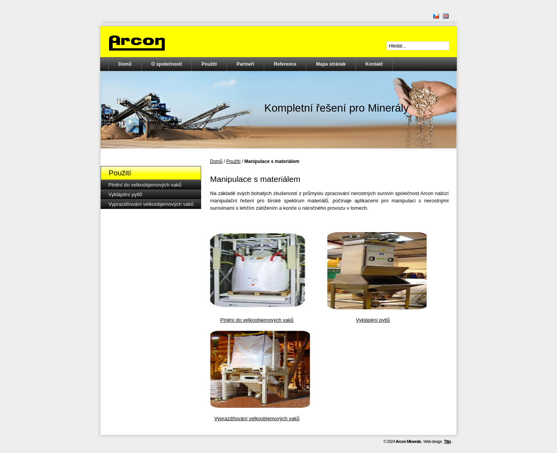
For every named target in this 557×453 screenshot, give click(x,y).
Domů (125, 64)
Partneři (245, 64)
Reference (285, 64)
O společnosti (166, 64)
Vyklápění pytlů (125, 194)
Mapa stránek (331, 64)
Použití (209, 64)
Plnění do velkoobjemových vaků (144, 185)
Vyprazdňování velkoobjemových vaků (151, 204)
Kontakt (374, 64)
